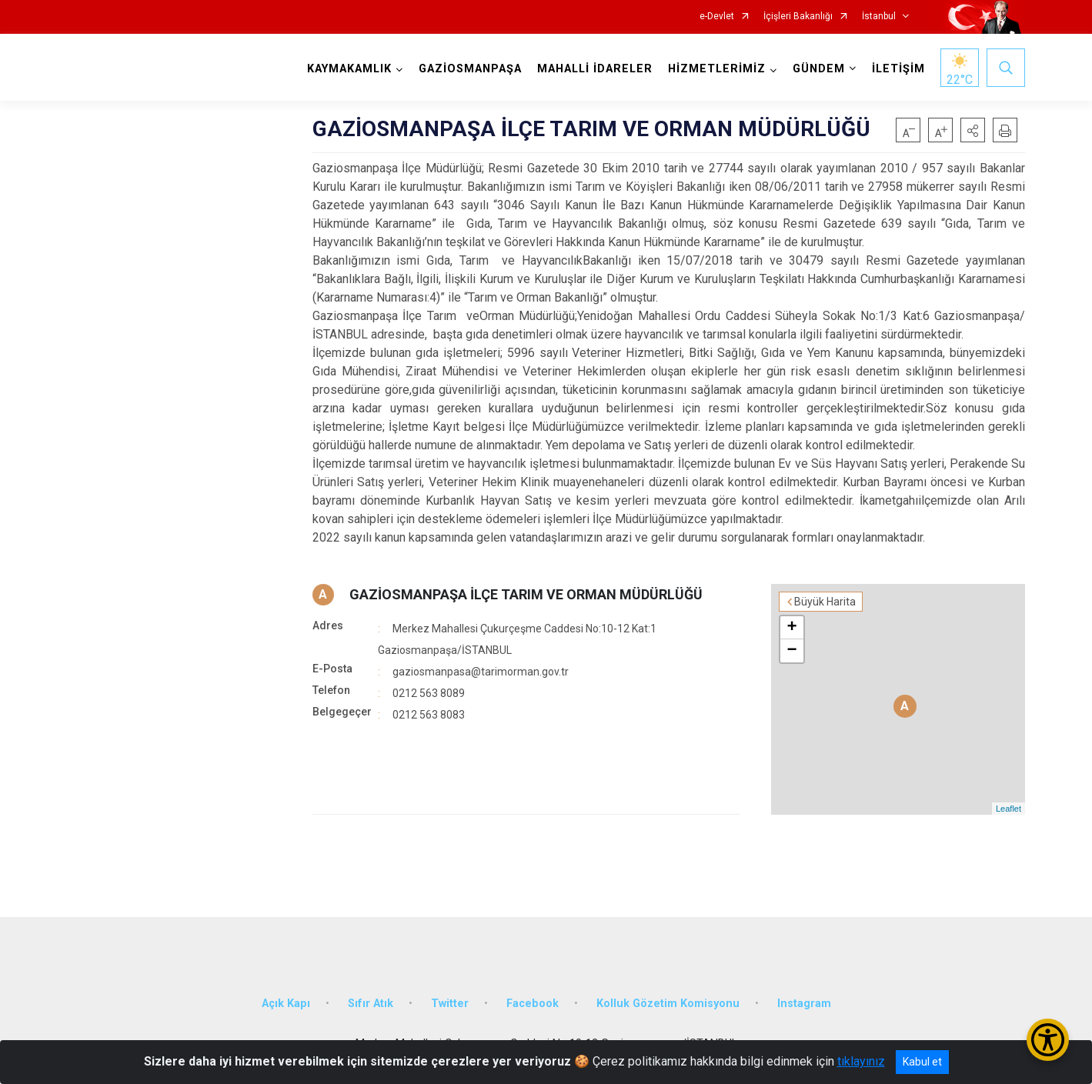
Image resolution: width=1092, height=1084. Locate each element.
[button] (972, 130)
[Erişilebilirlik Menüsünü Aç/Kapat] (1048, 1040)
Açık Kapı (286, 1003)
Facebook (532, 1003)
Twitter (450, 1003)
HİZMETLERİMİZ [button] (717, 68)
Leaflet (1008, 808)
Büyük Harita (825, 601)
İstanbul (879, 17)
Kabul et (922, 1062)
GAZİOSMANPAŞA (470, 68)
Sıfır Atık (370, 1003)
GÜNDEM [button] (819, 68)
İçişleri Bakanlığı (798, 17)
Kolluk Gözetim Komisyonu (668, 1003)
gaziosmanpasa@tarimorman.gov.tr (480, 671)
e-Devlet (717, 17)
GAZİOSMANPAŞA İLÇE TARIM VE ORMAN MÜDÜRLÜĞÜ (526, 594)
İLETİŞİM (898, 68)
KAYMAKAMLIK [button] (349, 68)
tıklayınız (861, 1061)
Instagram (804, 1003)
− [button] (791, 650)
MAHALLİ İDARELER (595, 68)
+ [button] (791, 627)
